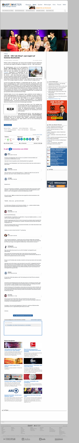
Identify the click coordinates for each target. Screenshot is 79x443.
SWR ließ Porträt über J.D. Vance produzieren (57, 87)
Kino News (4, 435)
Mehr (64, 4)
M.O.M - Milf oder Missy (23, 128)
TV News (25, 435)
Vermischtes (22, 429)
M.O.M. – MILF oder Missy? (23, 129)
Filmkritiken (17, 435)
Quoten (40, 4)
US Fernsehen (22, 435)
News (34, 4)
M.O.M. (31, 128)
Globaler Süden (40, 10)
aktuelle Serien (47, 435)
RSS (2, 428)
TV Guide (34, 435)
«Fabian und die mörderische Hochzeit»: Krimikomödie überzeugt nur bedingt (56, 89)
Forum (59, 4)
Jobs (60, 429)
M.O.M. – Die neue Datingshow (10, 129)
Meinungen (47, 4)
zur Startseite (22, 143)
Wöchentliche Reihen (33, 428)
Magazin (28, 4)
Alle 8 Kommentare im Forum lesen (23, 315)
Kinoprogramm (52, 435)
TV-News (22, 428)
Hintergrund (13, 428)
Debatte (41, 428)
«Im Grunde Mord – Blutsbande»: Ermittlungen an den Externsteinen (55, 143)
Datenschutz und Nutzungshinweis (61, 432)
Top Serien (63, 435)
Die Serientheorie (19, 10)
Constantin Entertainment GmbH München (56, 150)
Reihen (12, 429)
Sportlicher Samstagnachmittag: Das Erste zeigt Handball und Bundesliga (57, 138)
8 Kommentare (15, 60)
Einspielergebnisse (52, 430)
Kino (54, 4)
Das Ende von (49, 10)
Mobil (2, 430)
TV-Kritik (41, 429)
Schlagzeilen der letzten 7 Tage (54, 98)
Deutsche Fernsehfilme (58, 435)
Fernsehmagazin (12, 435)
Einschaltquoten (30, 435)
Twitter (3, 433)
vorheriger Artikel (8, 143)
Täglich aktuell (32, 430)
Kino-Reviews (42, 430)
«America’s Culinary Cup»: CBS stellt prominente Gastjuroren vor (57, 97)
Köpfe (22, 432)
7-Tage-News (4, 431)
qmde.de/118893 (39, 134)
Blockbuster (38, 435)
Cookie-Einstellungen (62, 433)
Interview (12, 430)
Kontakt (60, 430)
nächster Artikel (38, 143)
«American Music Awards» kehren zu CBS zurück (57, 86)
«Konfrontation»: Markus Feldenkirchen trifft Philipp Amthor (56, 94)
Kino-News (51, 428)
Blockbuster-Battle (52, 431)
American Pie (14, 128)
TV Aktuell (8, 435)
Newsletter (3, 429)
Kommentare (8, 125)
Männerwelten (33, 129)
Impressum (61, 434)
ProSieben (6, 72)
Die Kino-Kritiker (52, 429)
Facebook (3, 432)
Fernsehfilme (42, 435)
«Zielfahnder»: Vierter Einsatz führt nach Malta (56, 135)
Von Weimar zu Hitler (7, 10)
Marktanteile (32, 429)
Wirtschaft (22, 430)
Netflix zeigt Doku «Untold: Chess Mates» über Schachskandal (57, 92)
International (23, 431)
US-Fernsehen (23, 433)
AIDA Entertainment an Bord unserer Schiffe (54, 157)
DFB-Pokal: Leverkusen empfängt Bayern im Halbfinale (56, 140)
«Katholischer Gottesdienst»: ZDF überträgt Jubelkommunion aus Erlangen (56, 84)
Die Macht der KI (30, 10)
